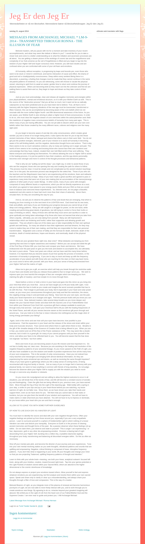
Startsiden (51, 530)
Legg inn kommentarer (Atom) (56, 536)
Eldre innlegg (84, 530)
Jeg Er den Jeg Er (39, 16)
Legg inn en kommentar (22, 518)
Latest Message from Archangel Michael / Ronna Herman (32, 500)
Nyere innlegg (17, 530)
